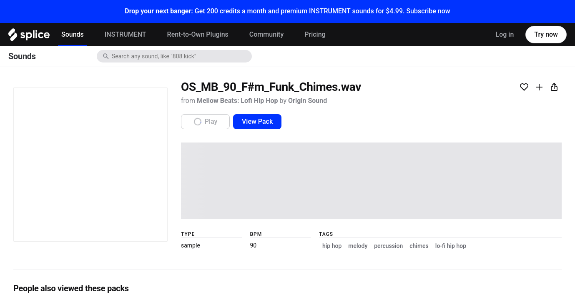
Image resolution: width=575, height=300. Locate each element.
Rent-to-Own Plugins (197, 34)
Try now (546, 34)
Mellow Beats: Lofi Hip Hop (58, 113)
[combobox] (181, 56)
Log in (505, 34)
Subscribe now (428, 11)
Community (266, 34)
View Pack (80, 155)
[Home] (29, 36)
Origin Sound (115, 113)
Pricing (314, 34)
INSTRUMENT (125, 34)
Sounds (72, 34)
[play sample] (287, 217)
